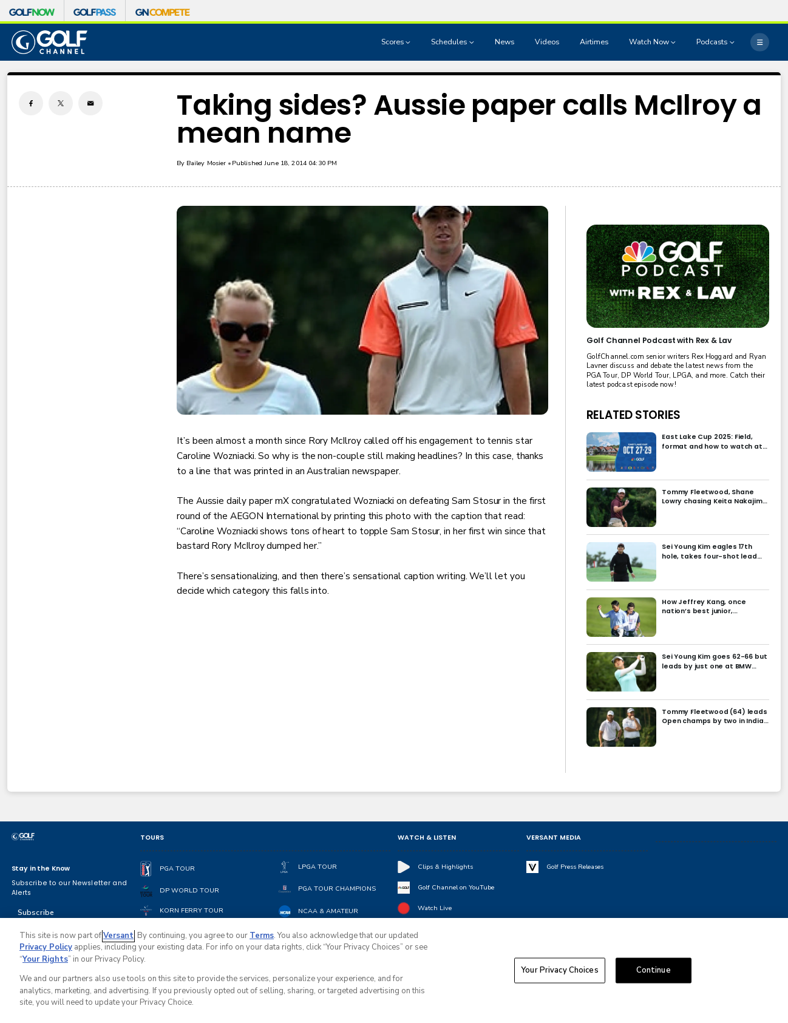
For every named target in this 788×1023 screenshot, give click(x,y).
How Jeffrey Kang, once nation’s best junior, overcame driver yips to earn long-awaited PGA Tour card (714, 606)
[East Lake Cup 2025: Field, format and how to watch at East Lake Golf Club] (621, 452)
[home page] (50, 42)
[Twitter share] (61, 103)
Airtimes (594, 42)
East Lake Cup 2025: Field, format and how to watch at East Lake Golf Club (712, 441)
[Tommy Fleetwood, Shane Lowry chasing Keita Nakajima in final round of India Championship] (621, 507)
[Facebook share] (31, 103)
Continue (653, 970)
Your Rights (45, 959)
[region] (394, 970)
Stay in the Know (41, 868)
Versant (118, 935)
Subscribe (36, 912)
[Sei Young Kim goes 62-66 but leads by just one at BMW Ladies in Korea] (621, 672)
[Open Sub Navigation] (409, 42)
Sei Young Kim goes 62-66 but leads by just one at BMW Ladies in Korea (714, 661)
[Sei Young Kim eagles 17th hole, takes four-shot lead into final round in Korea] (621, 562)
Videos (547, 42)
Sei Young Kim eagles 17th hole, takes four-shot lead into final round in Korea (709, 551)
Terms (262, 935)
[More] (759, 42)
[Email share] (90, 103)
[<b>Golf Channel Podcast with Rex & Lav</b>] (677, 276)
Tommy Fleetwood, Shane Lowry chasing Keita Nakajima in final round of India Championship (714, 497)
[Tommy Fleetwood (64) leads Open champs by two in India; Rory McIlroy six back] (621, 727)
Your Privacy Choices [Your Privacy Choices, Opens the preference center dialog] (560, 970)
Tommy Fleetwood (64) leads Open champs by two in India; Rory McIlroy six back (714, 716)
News (504, 42)
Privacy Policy (45, 947)
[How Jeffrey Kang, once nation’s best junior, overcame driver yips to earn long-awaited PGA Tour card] (621, 617)
